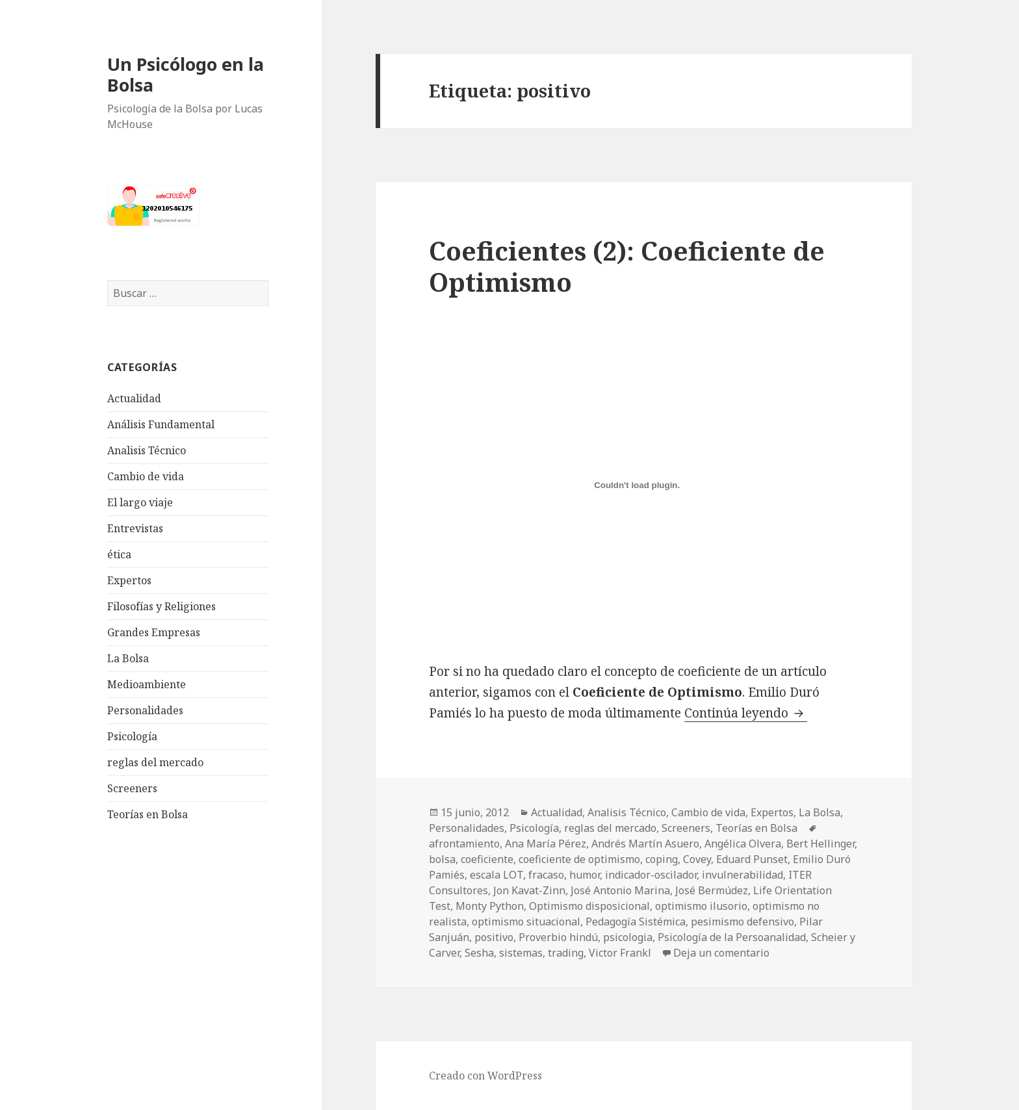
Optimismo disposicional (589, 906)
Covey (697, 859)
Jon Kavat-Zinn (529, 890)
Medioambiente (146, 684)
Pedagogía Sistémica (636, 921)
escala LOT (496, 875)
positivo (493, 937)
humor (584, 875)
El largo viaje (140, 502)
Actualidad (134, 398)
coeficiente (487, 859)
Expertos (129, 580)
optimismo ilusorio (701, 906)
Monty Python (490, 906)
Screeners (132, 788)
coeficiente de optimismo (579, 859)
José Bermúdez (711, 890)
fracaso (546, 875)
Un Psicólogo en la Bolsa (185, 74)
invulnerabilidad (742, 875)
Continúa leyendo (745, 712)
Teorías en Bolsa (147, 814)
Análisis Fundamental (160, 424)
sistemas (521, 953)
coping (661, 859)
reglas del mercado (155, 762)
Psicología (132, 736)
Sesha (479, 953)
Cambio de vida (145, 476)
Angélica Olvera (742, 843)
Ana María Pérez (545, 843)
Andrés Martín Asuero (645, 843)
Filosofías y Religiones (161, 606)
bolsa (442, 859)
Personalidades (145, 710)
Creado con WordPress (485, 1075)
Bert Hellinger (820, 843)
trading (566, 953)
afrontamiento (464, 843)
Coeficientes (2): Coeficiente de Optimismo (627, 266)
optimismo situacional (526, 921)
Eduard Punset (752, 859)
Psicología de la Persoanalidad (732, 937)
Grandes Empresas (153, 632)
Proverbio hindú (558, 937)
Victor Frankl (620, 953)
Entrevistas (135, 528)
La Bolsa (128, 658)
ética (119, 554)
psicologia (627, 937)
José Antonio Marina (620, 890)
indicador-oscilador (651, 875)
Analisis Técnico (146, 450)
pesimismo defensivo (742, 921)
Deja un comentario (721, 953)
